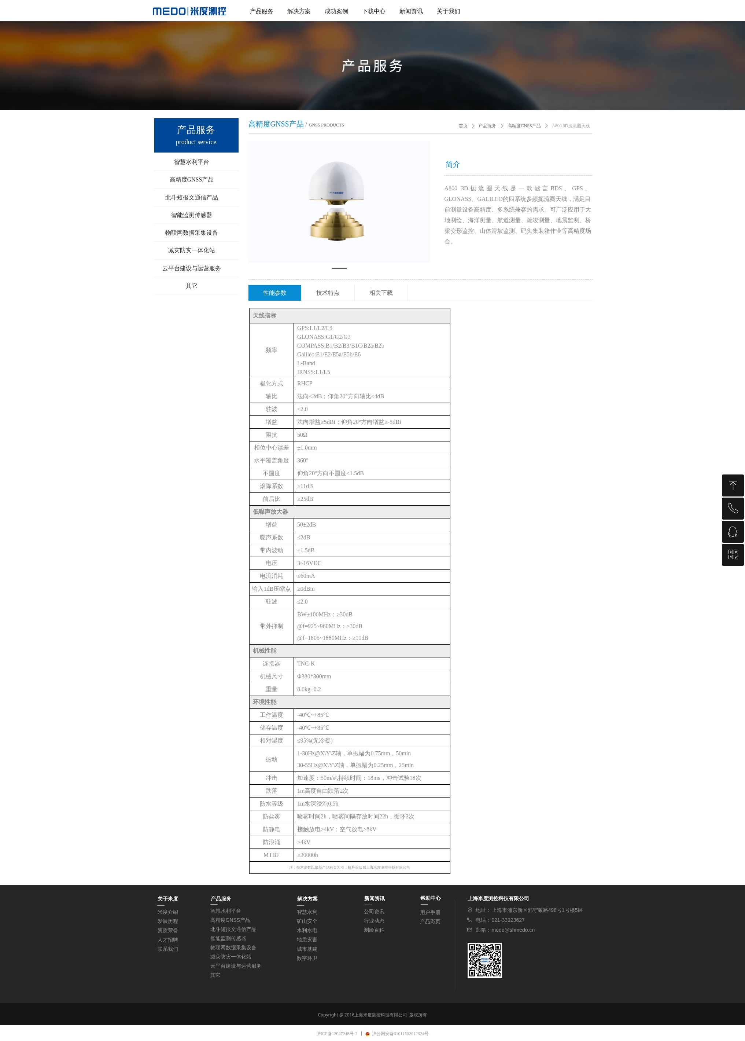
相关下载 (381, 293)
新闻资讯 (411, 11)
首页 (463, 125)
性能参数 (275, 293)
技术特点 (328, 293)
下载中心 (374, 11)
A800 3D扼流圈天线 (571, 125)
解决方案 (299, 11)
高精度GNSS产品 (524, 125)
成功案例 (336, 11)
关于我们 (448, 11)
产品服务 (261, 11)
